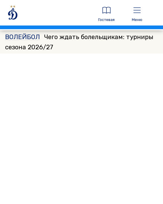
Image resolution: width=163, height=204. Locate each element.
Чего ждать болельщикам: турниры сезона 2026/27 (79, 42)
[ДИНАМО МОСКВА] (47, 14)
